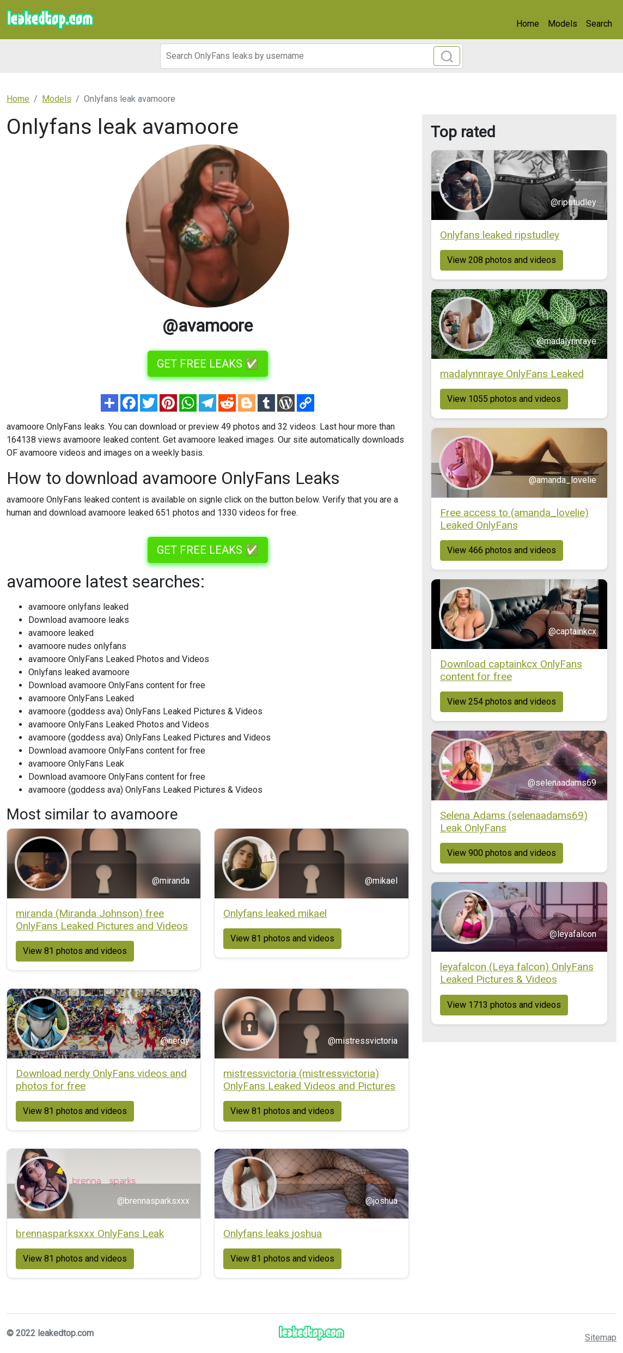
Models (562, 24)
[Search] (311, 56)
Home (527, 24)
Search (599, 24)
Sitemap (600, 1337)
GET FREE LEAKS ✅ (208, 363)
